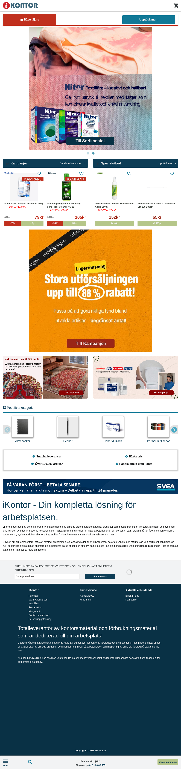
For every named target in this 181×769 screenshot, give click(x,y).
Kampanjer (131, 599)
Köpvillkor (33, 603)
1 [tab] (88, 153)
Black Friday (132, 595)
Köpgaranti (34, 611)
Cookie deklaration (38, 615)
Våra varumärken (37, 599)
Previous (7, 429)
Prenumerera (100, 576)
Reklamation (35, 607)
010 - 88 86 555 (97, 765)
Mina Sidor (86, 599)
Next (174, 429)
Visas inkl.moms (168, 762)
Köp (114, 223)
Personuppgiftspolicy (39, 619)
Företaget (33, 595)
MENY (5, 762)
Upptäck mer (148, 19)
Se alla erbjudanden (72, 163)
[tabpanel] (90, 88)
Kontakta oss (87, 595)
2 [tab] (93, 153)
